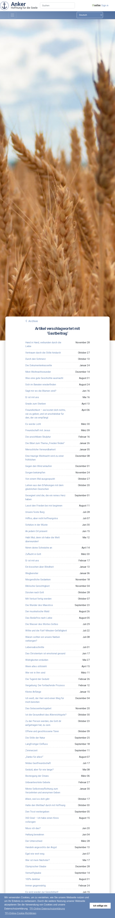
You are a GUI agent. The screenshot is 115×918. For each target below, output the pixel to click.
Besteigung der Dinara (37, 775)
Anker (18, 4)
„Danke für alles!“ (34, 756)
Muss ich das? (33, 828)
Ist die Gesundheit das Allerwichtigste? (45, 714)
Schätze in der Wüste (36, 524)
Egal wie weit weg (34, 853)
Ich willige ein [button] (100, 906)
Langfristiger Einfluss (36, 744)
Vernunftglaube (33, 872)
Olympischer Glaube (35, 866)
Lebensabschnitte (34, 647)
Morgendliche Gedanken (38, 579)
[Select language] (90, 15)
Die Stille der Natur (35, 737)
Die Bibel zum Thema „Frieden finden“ (45, 443)
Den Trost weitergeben (37, 811)
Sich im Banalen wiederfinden (40, 384)
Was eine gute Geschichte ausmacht (44, 378)
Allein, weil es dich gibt (37, 799)
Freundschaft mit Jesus (37, 430)
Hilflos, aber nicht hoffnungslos (41, 518)
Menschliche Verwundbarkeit (40, 449)
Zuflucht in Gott (33, 554)
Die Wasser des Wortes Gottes (41, 624)
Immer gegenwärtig (35, 885)
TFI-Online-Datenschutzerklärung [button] (47, 908)
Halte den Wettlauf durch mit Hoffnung (45, 805)
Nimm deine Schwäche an (38, 547)
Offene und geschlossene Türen (42, 731)
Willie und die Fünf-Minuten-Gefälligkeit (46, 630)
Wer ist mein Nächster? (37, 860)
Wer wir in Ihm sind (35, 672)
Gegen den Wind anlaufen (38, 466)
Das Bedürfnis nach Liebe (38, 617)
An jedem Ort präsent (36, 531)
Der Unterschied (33, 841)
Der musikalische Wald (37, 611)
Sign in (104, 5)
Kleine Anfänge (33, 691)
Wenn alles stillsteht (36, 666)
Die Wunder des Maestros (39, 605)
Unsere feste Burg (34, 512)
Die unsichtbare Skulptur (38, 436)
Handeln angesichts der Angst (41, 847)
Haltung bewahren (34, 834)
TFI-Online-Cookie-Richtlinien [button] (20, 913)
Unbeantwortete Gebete (37, 782)
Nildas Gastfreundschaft (38, 763)
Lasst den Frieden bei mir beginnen (43, 505)
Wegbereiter (31, 573)
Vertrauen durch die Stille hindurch (43, 352)
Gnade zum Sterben (35, 403)
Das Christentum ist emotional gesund (45, 653)
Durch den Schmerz (35, 359)
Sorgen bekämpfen (35, 472)
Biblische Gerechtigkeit (37, 586)
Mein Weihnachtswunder (38, 371)
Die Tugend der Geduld (37, 679)
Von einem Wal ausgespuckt (40, 478)
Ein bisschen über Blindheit (39, 566)
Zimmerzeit (31, 750)
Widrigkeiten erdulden (36, 659)
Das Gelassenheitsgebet (38, 708)
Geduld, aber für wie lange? (39, 769)
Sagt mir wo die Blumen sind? (40, 390)
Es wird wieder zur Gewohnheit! (41, 892)
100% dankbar (32, 879)
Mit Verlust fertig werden (38, 598)
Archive (33, 321)
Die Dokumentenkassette (38, 365)
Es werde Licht (33, 424)
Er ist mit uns (32, 397)
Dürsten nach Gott (34, 592)
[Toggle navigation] (12, 15)
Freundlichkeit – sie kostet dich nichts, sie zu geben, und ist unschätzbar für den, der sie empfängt (45, 414)
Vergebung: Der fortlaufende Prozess (45, 685)
